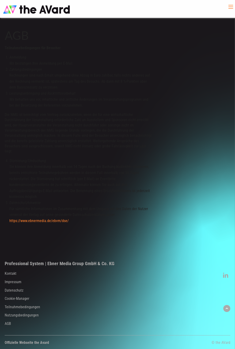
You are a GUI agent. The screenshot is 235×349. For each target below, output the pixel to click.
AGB (8, 323)
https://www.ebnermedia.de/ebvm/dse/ (39, 221)
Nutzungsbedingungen (22, 315)
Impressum (13, 282)
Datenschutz (14, 290)
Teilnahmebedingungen (22, 307)
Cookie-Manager (17, 298)
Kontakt (10, 273)
